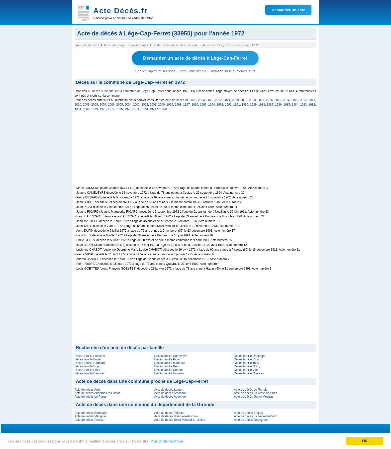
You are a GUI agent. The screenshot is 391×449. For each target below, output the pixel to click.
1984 (295, 104)
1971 (152, 109)
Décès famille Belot (87, 370)
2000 (161, 104)
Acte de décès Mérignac (91, 416)
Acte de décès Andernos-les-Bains (97, 393)
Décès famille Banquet (89, 373)
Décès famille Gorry (247, 366)
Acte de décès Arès (87, 389)
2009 (86, 104)
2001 (153, 104)
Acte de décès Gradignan (251, 420)
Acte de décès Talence (169, 413)
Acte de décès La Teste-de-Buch (255, 393)
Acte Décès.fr (120, 10)
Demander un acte (288, 10)
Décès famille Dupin (88, 366)
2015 (278, 100)
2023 (210, 100)
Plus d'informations (167, 441)
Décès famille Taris (246, 363)
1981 (78, 109)
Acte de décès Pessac (89, 420)
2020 (235, 100)
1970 (163, 109)
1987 (270, 104)
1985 (287, 104)
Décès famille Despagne (250, 356)
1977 (111, 109)
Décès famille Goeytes (249, 373)
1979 (94, 109)
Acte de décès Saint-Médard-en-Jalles (179, 420)
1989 (253, 104)
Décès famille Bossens (90, 356)
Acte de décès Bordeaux (91, 413)
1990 (245, 104)
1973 (144, 109)
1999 (170, 104)
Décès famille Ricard (247, 359)
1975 (127, 109)
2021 (227, 100)
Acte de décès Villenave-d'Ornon (175, 416)
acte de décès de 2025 (180, 100)
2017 (261, 100)
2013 (295, 100)
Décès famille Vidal (246, 370)
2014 (286, 100)
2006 (111, 104)
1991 (236, 104)
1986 (278, 104)
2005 (119, 104)
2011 (311, 100)
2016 (269, 100)
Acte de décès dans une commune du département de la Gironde (145, 404)
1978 (102, 109)
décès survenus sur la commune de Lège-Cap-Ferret (128, 91)
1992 (228, 104)
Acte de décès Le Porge (90, 396)
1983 (303, 104)
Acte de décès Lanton (168, 389)
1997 (186, 104)
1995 (203, 104)
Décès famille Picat (167, 359)
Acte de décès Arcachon (170, 393)
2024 (201, 100)
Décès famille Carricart (90, 363)
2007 (103, 104)
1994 (211, 104)
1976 (119, 109)
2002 (144, 104)
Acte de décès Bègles (248, 413)
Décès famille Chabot (168, 370)
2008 (94, 104)
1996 (195, 104)
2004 (128, 104)
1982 (311, 104)
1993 (220, 104)
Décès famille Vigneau (169, 373)
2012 (303, 100)
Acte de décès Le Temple (251, 389)
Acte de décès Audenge (170, 396)
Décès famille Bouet (88, 359)
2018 (252, 100)
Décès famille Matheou (169, 363)
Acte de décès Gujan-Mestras (253, 396)
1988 (261, 104)
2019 (244, 100)
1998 (178, 104)
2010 (78, 104)
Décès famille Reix (166, 366)
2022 (218, 100)
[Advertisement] (195, 151)
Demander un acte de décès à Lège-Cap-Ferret (195, 58)
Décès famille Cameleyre (170, 356)
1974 (136, 109)
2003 (136, 104)
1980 (86, 109)
